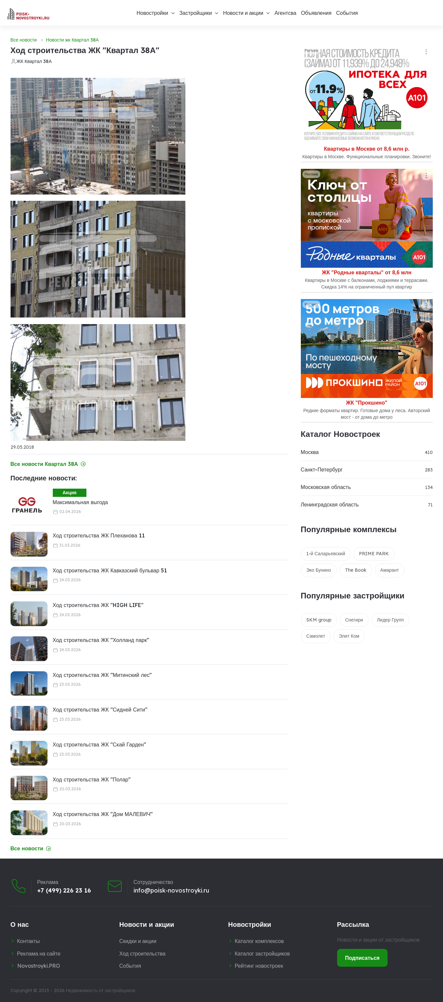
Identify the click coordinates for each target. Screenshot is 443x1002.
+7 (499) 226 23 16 (64, 890)
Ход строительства (142, 953)
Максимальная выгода (80, 502)
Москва (310, 452)
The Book (355, 570)
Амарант (389, 570)
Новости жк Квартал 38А (72, 40)
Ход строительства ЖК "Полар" (92, 779)
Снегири (354, 620)
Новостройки (152, 13)
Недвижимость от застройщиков (100, 990)
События (347, 13)
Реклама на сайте (39, 953)
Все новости (24, 40)
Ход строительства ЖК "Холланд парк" (101, 640)
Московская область (326, 487)
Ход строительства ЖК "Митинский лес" (102, 675)
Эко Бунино (318, 570)
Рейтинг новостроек (259, 965)
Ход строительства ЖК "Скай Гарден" (99, 744)
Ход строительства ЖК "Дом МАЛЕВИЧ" (103, 814)
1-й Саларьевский (325, 554)
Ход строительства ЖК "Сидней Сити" (100, 709)
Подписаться (362, 958)
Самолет (315, 636)
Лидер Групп (390, 620)
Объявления (316, 13)
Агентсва (285, 13)
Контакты (28, 941)
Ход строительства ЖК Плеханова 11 (99, 535)
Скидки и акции (138, 941)
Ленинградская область (330, 504)
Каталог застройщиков (262, 953)
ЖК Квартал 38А (34, 61)
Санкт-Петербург (322, 469)
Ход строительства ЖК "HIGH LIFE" (98, 605)
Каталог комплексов (259, 941)
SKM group (319, 620)
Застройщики (195, 13)
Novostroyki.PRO (38, 965)
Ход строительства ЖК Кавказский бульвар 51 (110, 570)
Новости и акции (243, 13)
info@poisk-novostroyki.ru (171, 890)
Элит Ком (349, 636)
